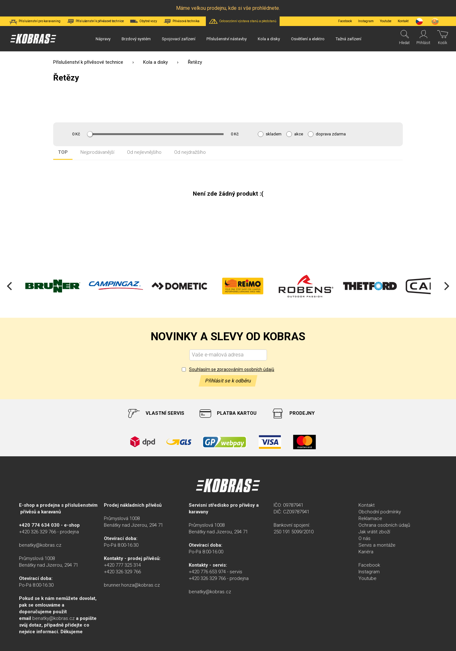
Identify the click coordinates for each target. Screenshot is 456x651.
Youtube (385, 21)
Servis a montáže (377, 545)
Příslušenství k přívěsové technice (88, 62)
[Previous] (10, 286)
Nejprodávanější (97, 152)
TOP (63, 152)
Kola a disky (155, 62)
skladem (274, 134)
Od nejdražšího (190, 152)
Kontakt (366, 505)
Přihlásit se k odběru (228, 381)
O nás (364, 538)
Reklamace (370, 518)
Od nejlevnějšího (144, 152)
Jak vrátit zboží (374, 532)
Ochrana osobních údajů (384, 525)
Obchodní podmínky (379, 512)
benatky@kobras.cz (40, 545)
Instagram (366, 21)
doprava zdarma (331, 134)
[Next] (446, 286)
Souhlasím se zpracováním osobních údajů (231, 369)
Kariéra (365, 552)
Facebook (345, 21)
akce (298, 134)
